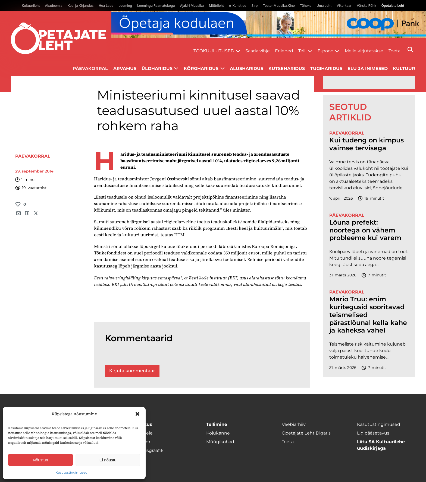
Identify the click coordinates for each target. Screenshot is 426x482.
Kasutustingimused (71, 472)
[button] (137, 414)
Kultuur (404, 68)
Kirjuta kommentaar (132, 370)
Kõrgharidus (201, 68)
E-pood (326, 50)
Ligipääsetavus (373, 433)
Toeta (394, 50)
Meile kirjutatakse (364, 50)
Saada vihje (257, 50)
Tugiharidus (326, 68)
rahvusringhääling (123, 278)
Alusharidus (246, 68)
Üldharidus (157, 68)
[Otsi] (410, 49)
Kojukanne (218, 433)
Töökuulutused (213, 50)
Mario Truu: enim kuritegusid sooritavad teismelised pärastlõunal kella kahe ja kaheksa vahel (368, 314)
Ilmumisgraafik (147, 450)
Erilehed (284, 50)
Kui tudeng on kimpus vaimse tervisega (366, 144)
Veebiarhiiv (294, 424)
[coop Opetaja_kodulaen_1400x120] (268, 24)
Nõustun (40, 460)
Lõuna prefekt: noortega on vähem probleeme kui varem (365, 230)
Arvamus (124, 68)
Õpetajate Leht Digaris (306, 433)
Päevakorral (90, 68)
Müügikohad (220, 441)
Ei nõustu (108, 460)
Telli (302, 50)
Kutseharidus (286, 68)
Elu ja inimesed (367, 68)
